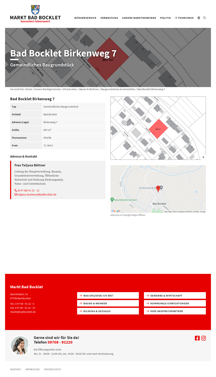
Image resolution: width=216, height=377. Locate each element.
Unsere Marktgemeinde (139, 17)
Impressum (32, 369)
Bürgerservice (85, 17)
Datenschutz (52, 369)
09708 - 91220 (60, 342)
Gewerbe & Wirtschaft (164, 295)
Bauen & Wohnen (89, 89)
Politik (165, 17)
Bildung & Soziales (95, 311)
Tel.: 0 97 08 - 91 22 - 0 (22, 303)
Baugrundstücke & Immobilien (118, 89)
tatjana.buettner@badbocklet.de (35, 194)
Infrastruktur (70, 89)
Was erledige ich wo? (96, 295)
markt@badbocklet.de (23, 311)
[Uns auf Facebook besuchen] (197, 339)
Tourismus (184, 17)
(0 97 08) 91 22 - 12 (27, 190)
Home (28, 89)
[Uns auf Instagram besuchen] (203, 339)
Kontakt (15, 369)
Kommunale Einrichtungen (167, 303)
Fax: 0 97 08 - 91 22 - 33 (22, 307)
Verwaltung (109, 17)
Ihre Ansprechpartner (164, 311)
